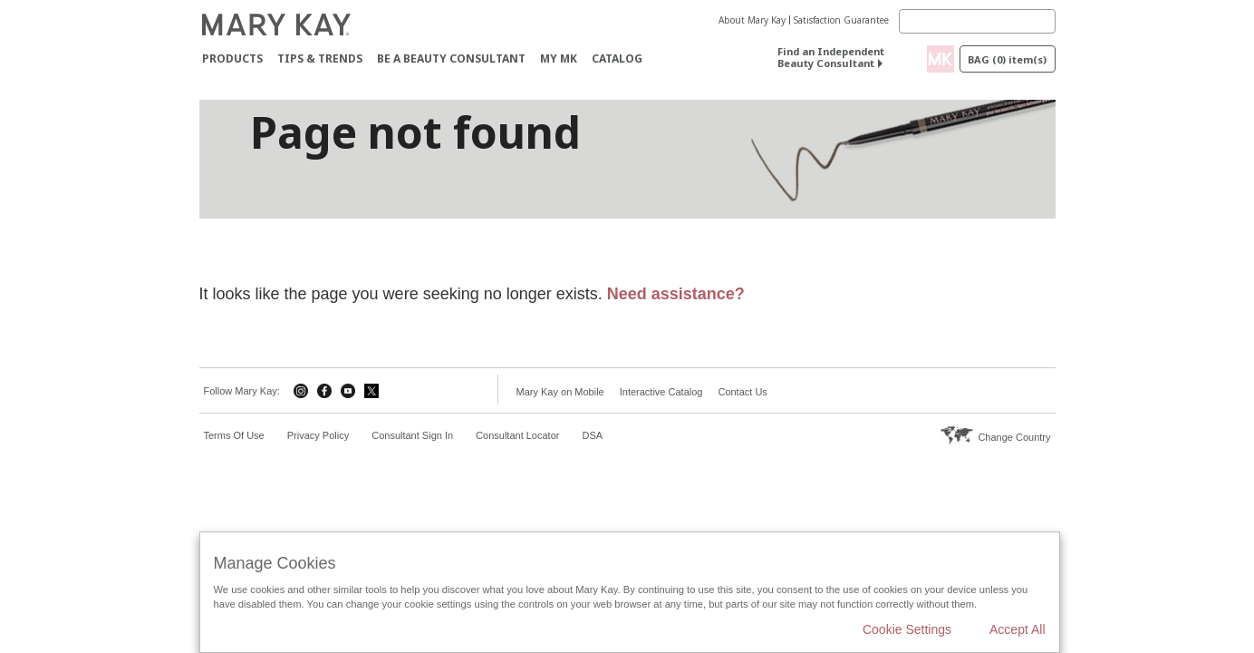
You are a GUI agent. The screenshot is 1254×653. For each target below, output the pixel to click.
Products (232, 58)
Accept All (1017, 629)
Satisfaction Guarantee (841, 20)
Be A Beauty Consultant (451, 58)
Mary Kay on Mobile (560, 391)
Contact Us (742, 391)
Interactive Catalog (661, 391)
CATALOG (617, 58)
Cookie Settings (907, 629)
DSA (592, 435)
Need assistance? (676, 294)
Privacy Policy (318, 435)
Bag (1007, 59)
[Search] (977, 21)
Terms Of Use (234, 435)
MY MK (558, 58)
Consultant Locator (517, 435)
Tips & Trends (319, 58)
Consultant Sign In (412, 435)
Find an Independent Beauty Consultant (830, 57)
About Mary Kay (752, 20)
